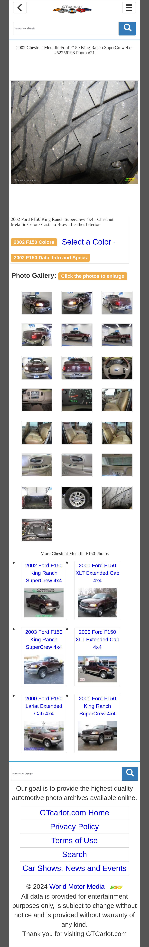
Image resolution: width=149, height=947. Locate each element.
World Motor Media (77, 886)
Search (74, 854)
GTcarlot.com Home (74, 812)
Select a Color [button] (88, 242)
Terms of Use (74, 840)
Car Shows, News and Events (75, 868)
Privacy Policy (74, 826)
